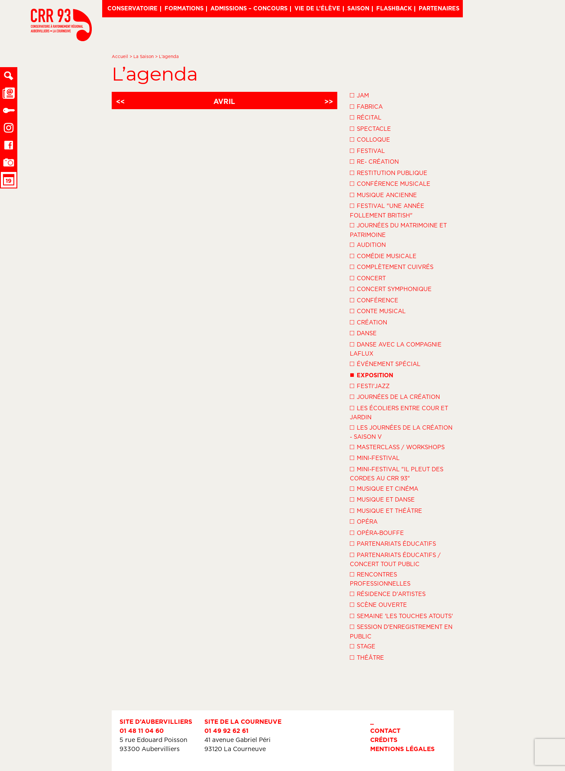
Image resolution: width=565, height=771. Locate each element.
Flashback (394, 8)
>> (328, 101)
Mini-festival (375, 457)
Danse (363, 333)
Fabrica (366, 106)
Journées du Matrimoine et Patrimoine (398, 229)
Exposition (371, 374)
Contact (385, 730)
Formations (184, 8)
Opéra (364, 521)
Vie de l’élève (317, 8)
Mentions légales (402, 748)
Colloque (370, 139)
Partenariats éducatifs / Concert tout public (395, 559)
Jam (359, 95)
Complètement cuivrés (391, 266)
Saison (358, 8)
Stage (362, 646)
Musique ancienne (383, 194)
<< (120, 101)
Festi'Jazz (370, 385)
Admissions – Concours (248, 8)
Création (368, 322)
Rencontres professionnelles (380, 578)
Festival (367, 150)
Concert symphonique (391, 288)
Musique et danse (382, 499)
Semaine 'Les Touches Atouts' (401, 615)
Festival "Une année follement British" (387, 209)
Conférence (374, 300)
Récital (365, 117)
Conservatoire (132, 8)
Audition (368, 244)
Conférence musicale (390, 183)
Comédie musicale (383, 255)
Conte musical (378, 310)
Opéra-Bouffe (377, 532)
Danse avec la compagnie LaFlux (396, 348)
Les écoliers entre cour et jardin (399, 412)
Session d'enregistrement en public (401, 630)
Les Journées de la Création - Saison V (401, 431)
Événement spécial (385, 363)
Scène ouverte (378, 604)
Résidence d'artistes (388, 593)
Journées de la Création (395, 396)
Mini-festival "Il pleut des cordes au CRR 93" (396, 473)
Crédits (383, 739)
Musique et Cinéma (384, 488)
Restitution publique (388, 172)
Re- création (374, 161)
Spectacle (370, 128)
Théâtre (367, 657)
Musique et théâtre (386, 510)
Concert (368, 278)
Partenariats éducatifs (393, 543)
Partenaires (439, 8)
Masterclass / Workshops (397, 446)
